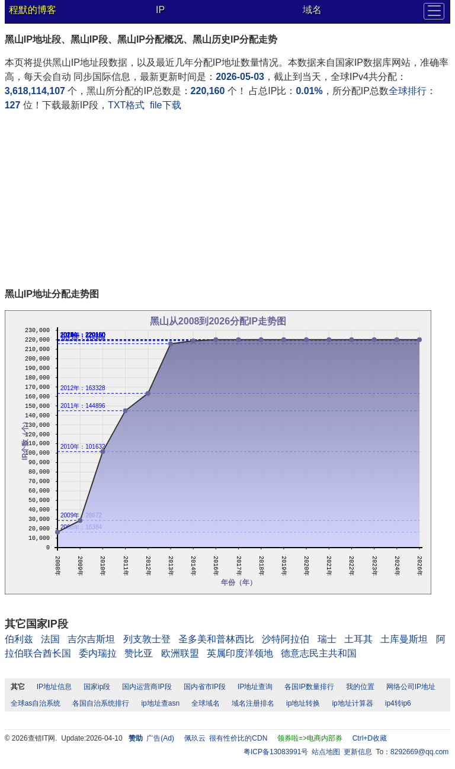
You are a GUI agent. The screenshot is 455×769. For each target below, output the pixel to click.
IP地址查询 (255, 687)
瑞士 (327, 639)
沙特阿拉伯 (285, 639)
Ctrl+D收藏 (370, 738)
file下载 (165, 105)
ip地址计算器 (352, 703)
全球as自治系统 (36, 703)
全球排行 (408, 91)
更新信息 (358, 752)
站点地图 (326, 752)
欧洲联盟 (180, 653)
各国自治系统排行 (100, 703)
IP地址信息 (54, 687)
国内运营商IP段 (146, 687)
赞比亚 (138, 653)
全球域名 (205, 703)
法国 (50, 639)
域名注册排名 (253, 703)
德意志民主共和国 (319, 653)
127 (13, 105)
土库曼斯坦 (404, 639)
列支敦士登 (147, 639)
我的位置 (360, 687)
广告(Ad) (160, 738)
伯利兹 (19, 639)
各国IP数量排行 (309, 687)
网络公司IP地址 (410, 687)
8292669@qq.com (419, 752)
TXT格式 (126, 105)
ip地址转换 (303, 703)
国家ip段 (97, 687)
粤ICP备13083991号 (275, 752)
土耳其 (358, 639)
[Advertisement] (228, 201)
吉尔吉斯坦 (91, 639)
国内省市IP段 (205, 687)
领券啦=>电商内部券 (309, 738)
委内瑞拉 (98, 653)
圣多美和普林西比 (216, 639)
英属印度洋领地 (240, 653)
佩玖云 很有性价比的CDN (226, 738)
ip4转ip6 (398, 703)
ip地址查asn (160, 703)
